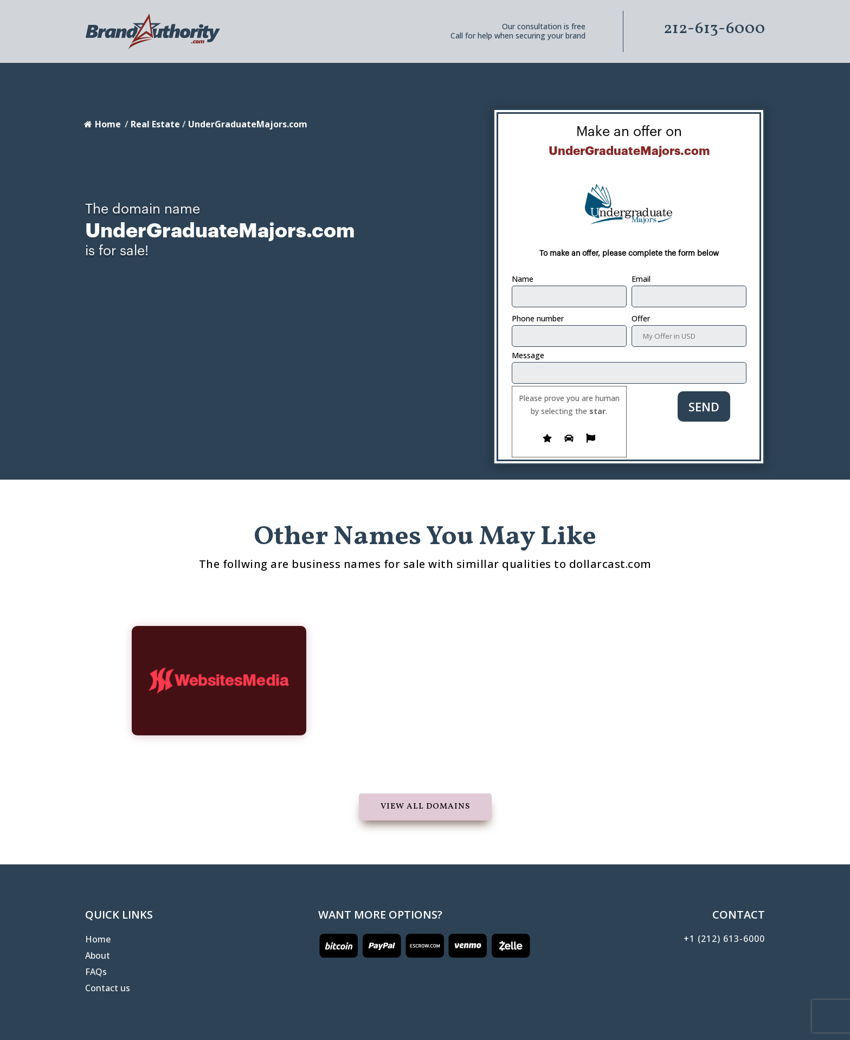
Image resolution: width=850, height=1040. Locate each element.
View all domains (425, 806)
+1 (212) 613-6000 (724, 939)
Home (102, 124)
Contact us (107, 989)
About (97, 956)
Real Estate (155, 124)
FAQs (96, 973)
